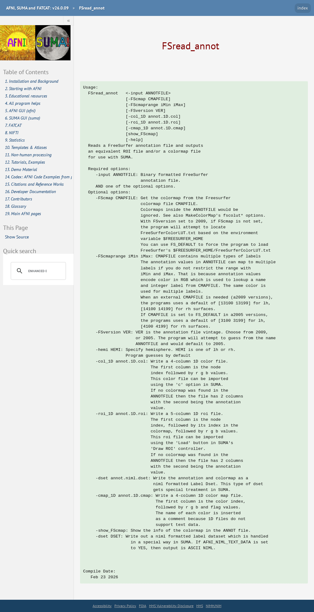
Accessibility (102, 605)
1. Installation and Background (31, 81)
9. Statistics (15, 140)
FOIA (142, 605)
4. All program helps (22, 103)
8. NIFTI (11, 132)
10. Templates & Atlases (26, 147)
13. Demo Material (21, 169)
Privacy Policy (125, 605)
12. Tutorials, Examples (25, 162)
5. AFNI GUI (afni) (20, 110)
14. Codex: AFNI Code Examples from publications (38, 177)
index (302, 8)
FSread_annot (92, 8)
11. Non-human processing (28, 155)
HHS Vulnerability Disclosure (171, 605)
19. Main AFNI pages (23, 213)
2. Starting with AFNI (23, 88)
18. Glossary (15, 206)
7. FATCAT (13, 125)
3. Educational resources (26, 96)
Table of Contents (25, 72)
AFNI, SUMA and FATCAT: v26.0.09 (37, 8)
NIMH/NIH (213, 605)
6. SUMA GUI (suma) (22, 118)
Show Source (17, 237)
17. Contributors (18, 199)
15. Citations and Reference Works (34, 184)
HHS (199, 605)
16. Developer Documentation (30, 191)
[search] (37, 271)
